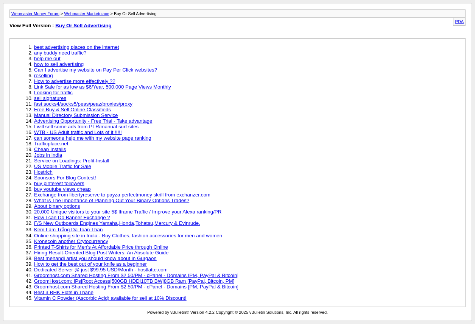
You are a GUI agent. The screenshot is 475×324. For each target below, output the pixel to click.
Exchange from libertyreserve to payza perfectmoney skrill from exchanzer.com (122, 195)
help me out (47, 58)
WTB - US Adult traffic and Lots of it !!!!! (78, 132)
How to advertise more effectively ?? (74, 81)
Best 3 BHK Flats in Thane (63, 292)
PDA (459, 21)
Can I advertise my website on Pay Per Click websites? (95, 70)
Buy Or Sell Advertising (83, 25)
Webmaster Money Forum (35, 13)
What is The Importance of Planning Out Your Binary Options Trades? (111, 200)
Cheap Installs (50, 149)
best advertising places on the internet (76, 47)
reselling (43, 75)
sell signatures (50, 98)
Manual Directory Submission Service (76, 115)
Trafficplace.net (51, 143)
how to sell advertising (59, 64)
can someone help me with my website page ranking (92, 138)
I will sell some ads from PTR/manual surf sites (86, 126)
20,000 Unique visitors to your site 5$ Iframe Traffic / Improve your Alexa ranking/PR (127, 212)
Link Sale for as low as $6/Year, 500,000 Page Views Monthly (102, 87)
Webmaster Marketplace (86, 13)
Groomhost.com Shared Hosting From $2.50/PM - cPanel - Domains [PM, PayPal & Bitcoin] (136, 275)
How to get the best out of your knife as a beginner (90, 264)
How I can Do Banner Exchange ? (72, 217)
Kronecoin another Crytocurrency (71, 241)
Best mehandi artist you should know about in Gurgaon (95, 258)
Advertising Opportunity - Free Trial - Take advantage (93, 121)
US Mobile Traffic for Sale (62, 166)
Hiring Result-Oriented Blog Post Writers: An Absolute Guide (101, 252)
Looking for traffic (53, 92)
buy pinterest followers (59, 183)
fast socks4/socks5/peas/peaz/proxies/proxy (83, 104)
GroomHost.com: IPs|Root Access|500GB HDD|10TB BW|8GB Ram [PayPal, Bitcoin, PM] (134, 281)
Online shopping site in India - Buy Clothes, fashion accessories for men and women (128, 235)
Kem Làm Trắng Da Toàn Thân (68, 229)
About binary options (57, 206)
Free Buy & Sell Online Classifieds (72, 109)
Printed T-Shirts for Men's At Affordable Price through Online (101, 247)
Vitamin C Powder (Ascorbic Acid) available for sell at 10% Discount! (110, 298)
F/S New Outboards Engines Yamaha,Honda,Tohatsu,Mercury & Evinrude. (117, 223)
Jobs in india (48, 155)
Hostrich (43, 172)
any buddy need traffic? (60, 53)
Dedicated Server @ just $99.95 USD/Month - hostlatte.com (101, 270)
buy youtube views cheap (62, 189)
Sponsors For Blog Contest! (65, 178)
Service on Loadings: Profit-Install (71, 161)
